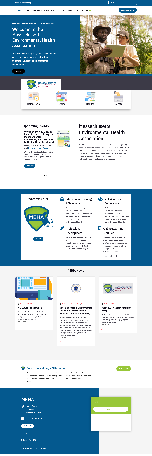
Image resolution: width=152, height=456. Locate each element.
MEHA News (31, 306)
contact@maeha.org (23, 3)
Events (77, 10)
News (86, 10)
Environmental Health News (71, 306)
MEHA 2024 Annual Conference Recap (116, 311)
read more (22, 324)
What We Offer (65, 10)
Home (36, 10)
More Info (30, 167)
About (42, 10)
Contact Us (27, 427)
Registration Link (35, 150)
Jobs (91, 10)
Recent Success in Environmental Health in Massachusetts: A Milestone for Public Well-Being (76, 312)
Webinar (46, 150)
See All (38, 241)
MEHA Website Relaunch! (30, 309)
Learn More (18, 73)
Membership (53, 10)
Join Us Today (123, 370)
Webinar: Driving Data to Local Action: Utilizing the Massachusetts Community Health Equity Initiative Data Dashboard (39, 139)
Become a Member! (127, 10)
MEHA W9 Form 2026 (29, 442)
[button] (44, 177)
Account (100, 10)
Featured (23, 306)
